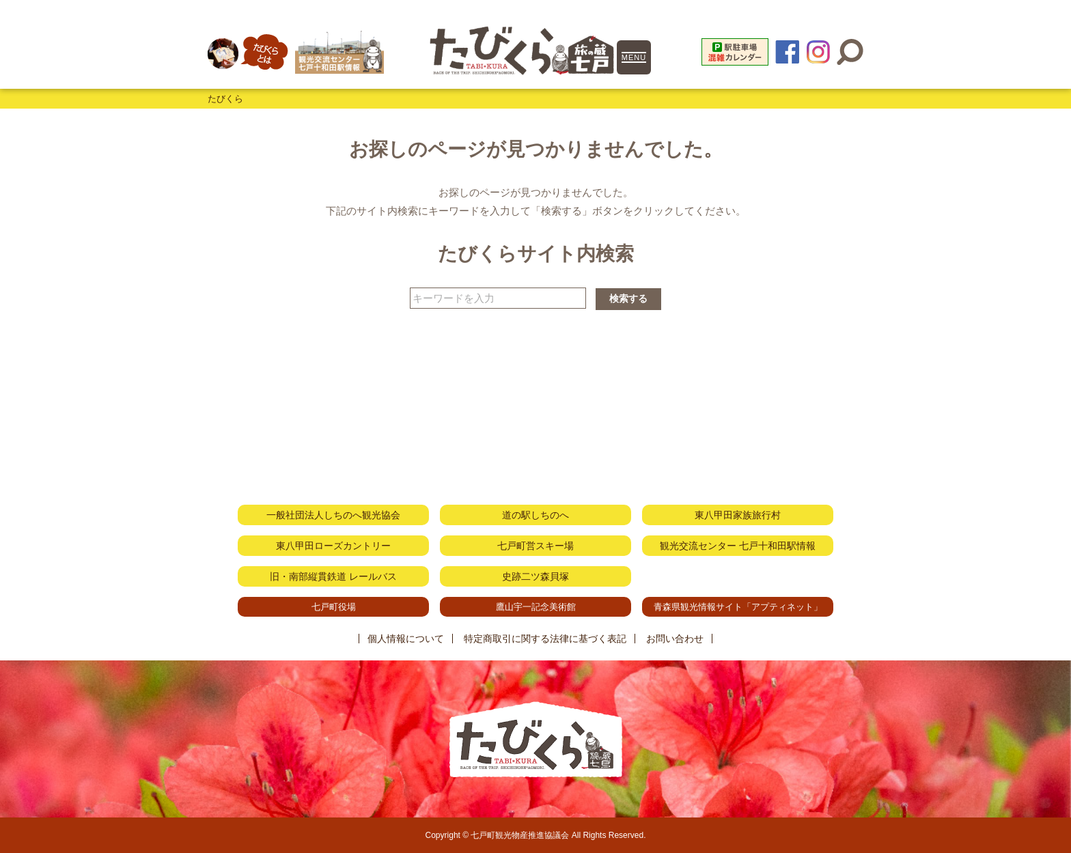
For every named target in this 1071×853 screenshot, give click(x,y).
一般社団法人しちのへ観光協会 (333, 514)
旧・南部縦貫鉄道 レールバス (333, 576)
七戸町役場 (333, 607)
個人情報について (405, 638)
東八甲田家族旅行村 (738, 514)
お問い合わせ (675, 638)
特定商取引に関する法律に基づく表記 (545, 638)
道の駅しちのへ (535, 514)
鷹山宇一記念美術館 (536, 607)
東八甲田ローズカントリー (333, 545)
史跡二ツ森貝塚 (535, 576)
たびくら (225, 99)
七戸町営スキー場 (535, 545)
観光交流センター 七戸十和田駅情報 (738, 545)
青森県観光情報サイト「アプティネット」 (738, 607)
